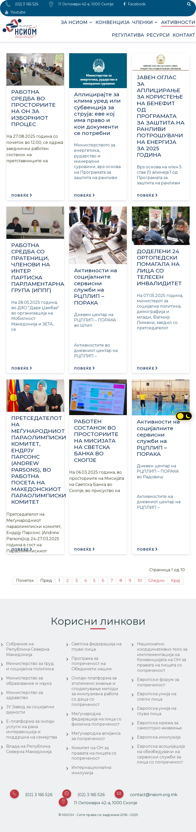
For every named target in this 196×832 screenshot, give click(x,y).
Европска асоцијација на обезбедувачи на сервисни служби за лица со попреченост (161, 754)
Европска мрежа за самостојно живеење (159, 725)
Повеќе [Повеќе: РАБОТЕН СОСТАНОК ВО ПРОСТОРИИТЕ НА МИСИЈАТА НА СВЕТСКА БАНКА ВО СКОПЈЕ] (82, 549)
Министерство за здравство (24, 695)
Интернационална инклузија (91, 770)
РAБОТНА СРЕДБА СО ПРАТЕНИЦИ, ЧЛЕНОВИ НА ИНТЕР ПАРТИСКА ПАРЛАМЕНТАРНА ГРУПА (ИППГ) (37, 267)
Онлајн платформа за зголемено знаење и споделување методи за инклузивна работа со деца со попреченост (94, 691)
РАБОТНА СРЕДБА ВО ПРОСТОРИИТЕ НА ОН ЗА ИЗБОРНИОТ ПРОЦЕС (33, 108)
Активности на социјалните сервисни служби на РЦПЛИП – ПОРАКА (95, 286)
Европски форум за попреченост (158, 682)
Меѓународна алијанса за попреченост (95, 736)
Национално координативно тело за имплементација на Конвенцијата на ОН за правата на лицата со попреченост (162, 657)
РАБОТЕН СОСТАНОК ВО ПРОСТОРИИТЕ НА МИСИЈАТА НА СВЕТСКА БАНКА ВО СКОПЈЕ (96, 440)
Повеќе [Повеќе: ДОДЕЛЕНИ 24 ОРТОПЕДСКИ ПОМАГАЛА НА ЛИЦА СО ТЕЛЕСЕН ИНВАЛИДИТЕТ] (145, 368)
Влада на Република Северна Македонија (29, 749)
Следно (156, 580)
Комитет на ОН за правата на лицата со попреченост (93, 753)
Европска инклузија (158, 737)
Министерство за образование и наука (29, 681)
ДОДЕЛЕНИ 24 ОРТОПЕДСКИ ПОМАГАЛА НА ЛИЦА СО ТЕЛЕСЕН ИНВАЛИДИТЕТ (159, 267)
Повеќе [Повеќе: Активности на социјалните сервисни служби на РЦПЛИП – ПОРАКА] (82, 368)
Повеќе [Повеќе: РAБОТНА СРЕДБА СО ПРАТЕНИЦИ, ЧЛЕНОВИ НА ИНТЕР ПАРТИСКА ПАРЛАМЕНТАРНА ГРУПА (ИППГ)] (19, 368)
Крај (175, 580)
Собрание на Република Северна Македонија (27, 649)
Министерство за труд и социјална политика (30, 666)
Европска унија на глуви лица (156, 711)
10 (140, 580)
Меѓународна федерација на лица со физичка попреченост (96, 719)
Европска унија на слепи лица (156, 696)
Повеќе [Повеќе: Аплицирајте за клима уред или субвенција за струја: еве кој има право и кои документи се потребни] (82, 195)
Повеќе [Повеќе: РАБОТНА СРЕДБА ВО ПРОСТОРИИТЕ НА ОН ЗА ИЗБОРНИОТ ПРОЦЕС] (19, 195)
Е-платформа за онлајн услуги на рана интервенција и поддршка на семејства (31, 729)
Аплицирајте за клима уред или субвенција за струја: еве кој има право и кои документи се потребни (97, 113)
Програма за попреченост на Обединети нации (91, 664)
